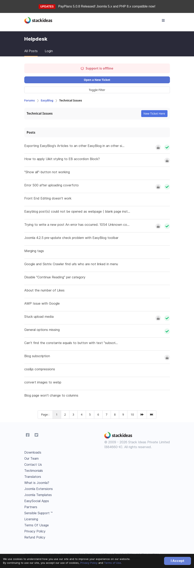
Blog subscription (37, 356)
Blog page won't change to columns (51, 395)
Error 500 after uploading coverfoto (51, 185)
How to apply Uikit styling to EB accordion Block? (62, 159)
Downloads (32, 452)
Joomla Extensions (38, 489)
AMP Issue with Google (42, 303)
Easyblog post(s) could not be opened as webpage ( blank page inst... (77, 211)
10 (132, 414)
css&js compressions (39, 369)
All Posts (31, 51)
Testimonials (33, 471)
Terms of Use (112, 562)
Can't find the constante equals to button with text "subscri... (71, 343)
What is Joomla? (36, 483)
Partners (30, 507)
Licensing (31, 519)
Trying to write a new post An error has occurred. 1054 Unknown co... (76, 225)
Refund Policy (34, 537)
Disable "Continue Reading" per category (54, 277)
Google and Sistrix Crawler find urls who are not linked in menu (71, 264)
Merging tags (34, 251)
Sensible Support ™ (38, 513)
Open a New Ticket (97, 80)
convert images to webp (42, 382)
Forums (29, 100)
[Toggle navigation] (163, 20)
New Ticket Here (154, 113)
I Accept (177, 561)
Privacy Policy (89, 562)
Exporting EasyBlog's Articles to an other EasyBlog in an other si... (74, 146)
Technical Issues (40, 113)
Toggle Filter (97, 90)
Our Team (31, 458)
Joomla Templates (38, 495)
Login (49, 51)
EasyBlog (47, 100)
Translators (32, 477)
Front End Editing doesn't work (47, 198)
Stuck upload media (39, 317)
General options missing (42, 330)
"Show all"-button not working (47, 172)
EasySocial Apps (36, 501)
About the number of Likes (44, 290)
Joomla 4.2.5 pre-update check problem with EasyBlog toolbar (71, 238)
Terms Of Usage (36, 525)
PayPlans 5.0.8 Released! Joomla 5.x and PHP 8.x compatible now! (106, 6)
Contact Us (33, 464)
